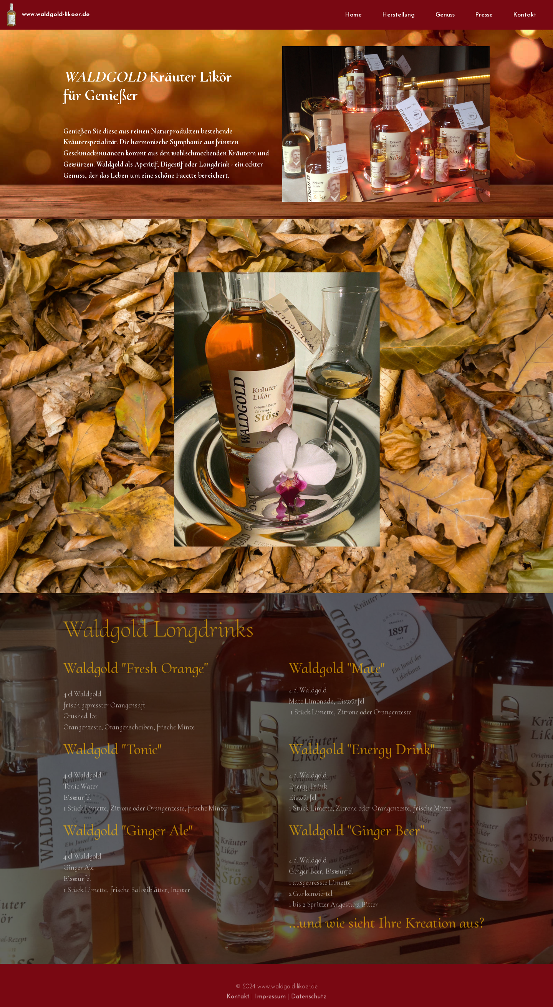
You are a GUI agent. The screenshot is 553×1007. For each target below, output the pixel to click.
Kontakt (524, 15)
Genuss (445, 15)
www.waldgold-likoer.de (55, 15)
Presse (484, 15)
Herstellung (398, 15)
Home (353, 15)
